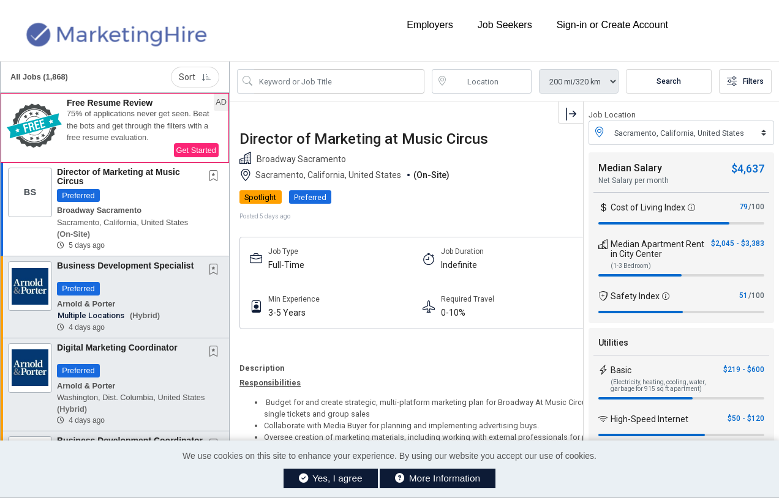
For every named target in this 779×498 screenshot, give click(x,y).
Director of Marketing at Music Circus (118, 176)
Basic (621, 370)
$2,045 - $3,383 (737, 243)
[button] (115, 128)
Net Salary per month (633, 180)
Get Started (196, 150)
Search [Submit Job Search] (669, 81)
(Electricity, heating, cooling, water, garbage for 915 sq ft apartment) (658, 385)
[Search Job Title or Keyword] (339, 81)
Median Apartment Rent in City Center (657, 249)
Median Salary (630, 168)
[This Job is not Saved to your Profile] (216, 177)
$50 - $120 (746, 418)
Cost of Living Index (648, 207)
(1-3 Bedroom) (631, 265)
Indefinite (459, 265)
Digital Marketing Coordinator (117, 347)
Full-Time (286, 265)
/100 (756, 207)
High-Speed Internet (649, 419)
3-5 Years (287, 313)
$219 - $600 (743, 369)
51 (743, 295)
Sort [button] (195, 77)
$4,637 (747, 168)
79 (743, 207)
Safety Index (635, 296)
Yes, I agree (331, 478)
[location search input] (490, 81)
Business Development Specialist (125, 265)
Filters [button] (745, 81)
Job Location (612, 114)
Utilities (613, 342)
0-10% (453, 313)
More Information (437, 478)
